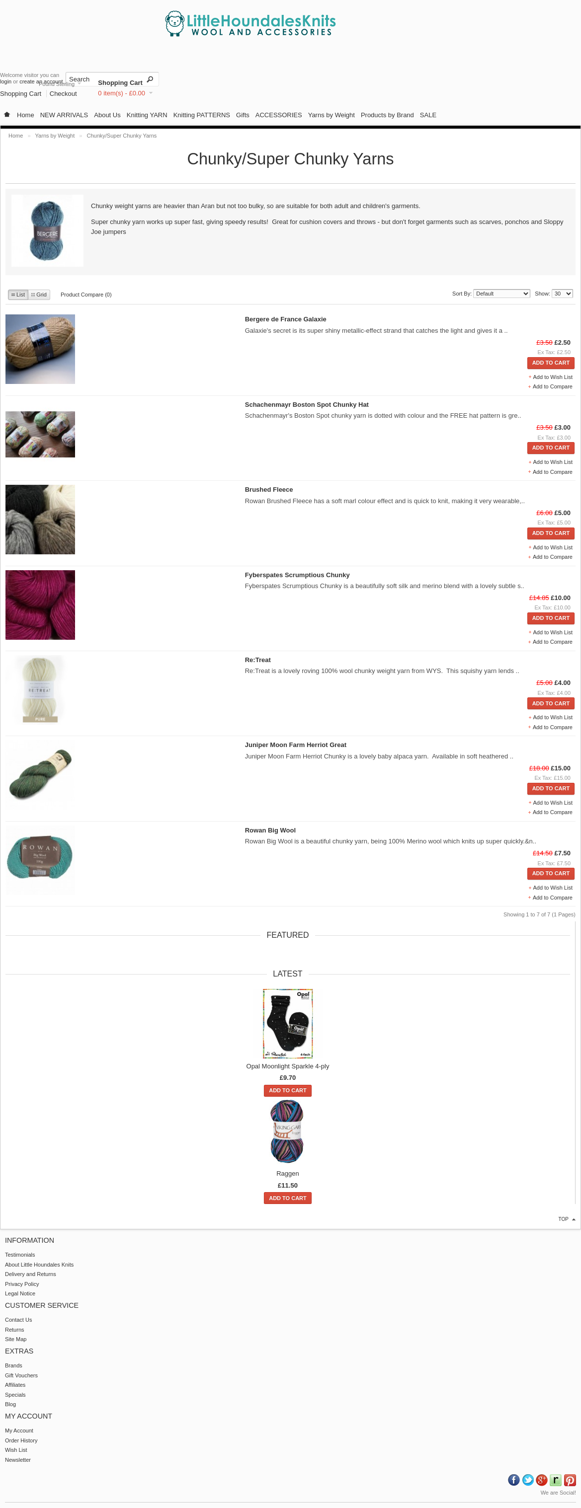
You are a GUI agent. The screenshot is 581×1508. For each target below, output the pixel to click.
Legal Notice (20, 1293)
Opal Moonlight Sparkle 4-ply (288, 1066)
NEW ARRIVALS (64, 115)
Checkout (63, 93)
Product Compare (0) (86, 295)
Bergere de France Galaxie (286, 319)
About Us (107, 115)
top (564, 1219)
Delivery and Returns (30, 1274)
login (5, 81)
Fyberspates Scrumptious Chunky (297, 575)
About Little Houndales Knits (39, 1265)
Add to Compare (553, 386)
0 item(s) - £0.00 (121, 93)
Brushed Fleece (269, 489)
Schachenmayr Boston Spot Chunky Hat (307, 404)
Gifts (242, 115)
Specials (15, 1395)
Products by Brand (387, 115)
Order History (21, 1440)
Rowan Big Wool (270, 830)
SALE (428, 115)
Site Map (15, 1339)
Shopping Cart (120, 82)
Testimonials (20, 1255)
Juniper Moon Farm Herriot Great (295, 745)
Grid (39, 295)
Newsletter (18, 1460)
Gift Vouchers (21, 1375)
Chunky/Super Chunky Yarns (122, 136)
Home (25, 115)
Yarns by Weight (331, 115)
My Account (19, 1430)
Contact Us (18, 1320)
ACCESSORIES (278, 115)
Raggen (287, 1173)
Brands (13, 1365)
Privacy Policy (22, 1284)
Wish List (16, 1450)
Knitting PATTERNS (201, 115)
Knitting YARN (147, 115)
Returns (14, 1330)
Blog (10, 1404)
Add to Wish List (553, 377)
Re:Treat (258, 660)
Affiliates (15, 1385)
